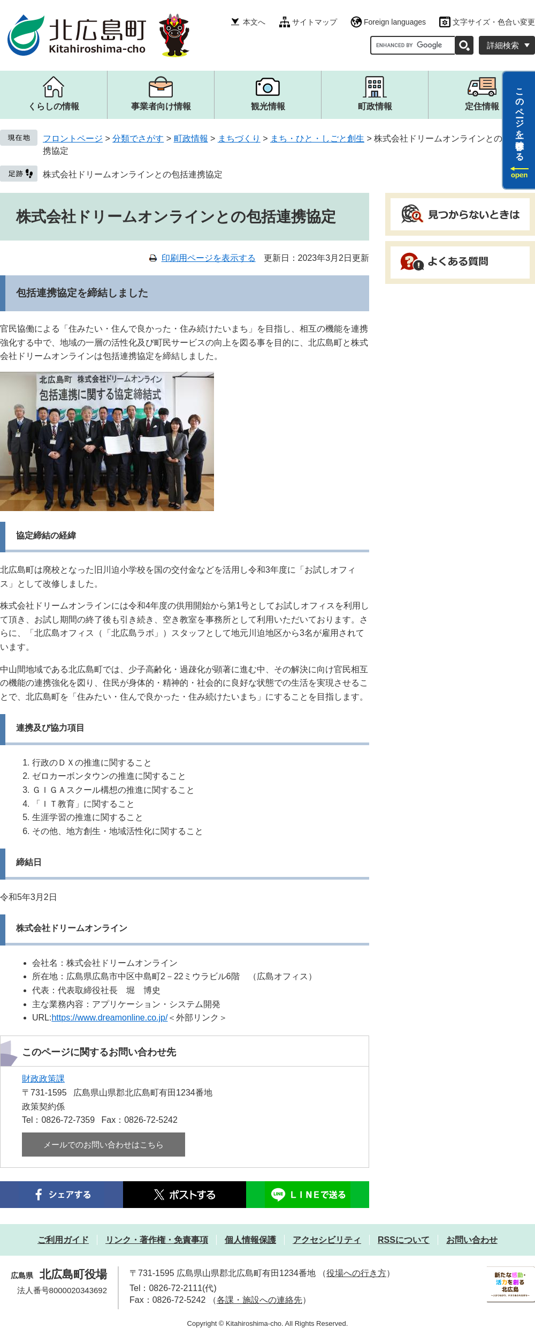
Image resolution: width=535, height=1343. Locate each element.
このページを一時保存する (519, 119)
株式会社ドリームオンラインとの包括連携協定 (133, 174)
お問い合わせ (472, 1239)
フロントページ (73, 138)
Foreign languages (395, 22)
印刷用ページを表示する (209, 257)
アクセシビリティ (327, 1239)
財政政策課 (43, 1078)
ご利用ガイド (63, 1239)
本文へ (254, 22)
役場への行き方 (356, 1273)
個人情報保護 (250, 1239)
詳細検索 (503, 45)
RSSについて (404, 1239)
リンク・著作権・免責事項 (156, 1239)
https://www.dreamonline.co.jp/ (109, 1017)
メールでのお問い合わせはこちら (103, 1144)
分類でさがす (138, 138)
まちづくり (239, 138)
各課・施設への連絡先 (259, 1299)
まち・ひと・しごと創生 (317, 138)
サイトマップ (314, 22)
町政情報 (191, 138)
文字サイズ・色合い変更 (494, 22)
